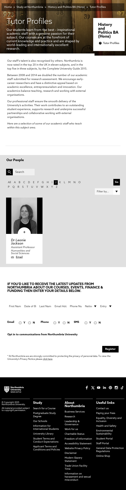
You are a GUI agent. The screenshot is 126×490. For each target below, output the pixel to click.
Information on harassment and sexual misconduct (78, 477)
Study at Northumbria (30, 7)
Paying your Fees (105, 413)
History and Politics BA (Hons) (66, 7)
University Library (43, 434)
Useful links (105, 403)
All (9, 182)
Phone (45, 322)
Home (8, 7)
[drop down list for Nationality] (91, 306)
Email (19, 257)
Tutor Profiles (98, 7)
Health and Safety (106, 426)
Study (37, 403)
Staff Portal (102, 443)
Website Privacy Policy (77, 448)
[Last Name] (45, 306)
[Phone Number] (76, 306)
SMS (76, 322)
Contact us (102, 408)
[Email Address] (60, 306)
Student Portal (104, 439)
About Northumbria (75, 404)
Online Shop (103, 456)
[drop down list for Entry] (106, 306)
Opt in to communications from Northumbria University (42, 334)
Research (70, 417)
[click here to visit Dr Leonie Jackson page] (24, 216)
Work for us (71, 429)
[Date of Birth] (30, 306)
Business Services (75, 412)
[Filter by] (107, 191)
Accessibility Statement (78, 444)
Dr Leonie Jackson (18, 242)
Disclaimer (71, 453)
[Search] (24, 172)
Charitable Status (74, 434)
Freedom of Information (78, 439)
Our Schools (40, 421)
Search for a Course (44, 408)
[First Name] (15, 306)
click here (47, 359)
